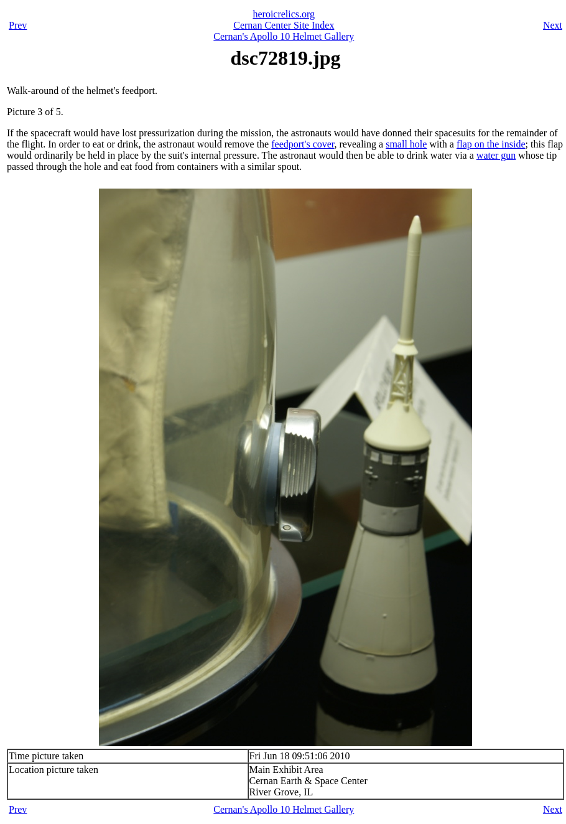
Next (552, 25)
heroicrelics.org (284, 14)
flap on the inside (491, 144)
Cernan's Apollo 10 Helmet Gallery (283, 36)
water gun (496, 155)
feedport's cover (302, 144)
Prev (18, 25)
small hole (406, 144)
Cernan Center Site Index (283, 25)
